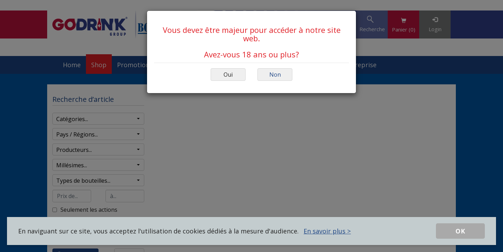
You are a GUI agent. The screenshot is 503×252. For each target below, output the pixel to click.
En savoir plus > (327, 231)
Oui (228, 74)
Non (275, 74)
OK (460, 231)
